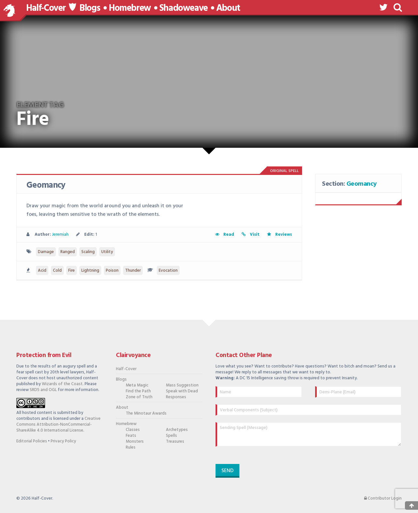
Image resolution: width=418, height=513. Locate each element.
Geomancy (46, 185)
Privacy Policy (63, 441)
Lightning (90, 270)
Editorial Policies (31, 441)
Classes (133, 430)
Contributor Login (383, 499)
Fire (71, 270)
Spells (171, 436)
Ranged (67, 251)
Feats (131, 436)
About (228, 8)
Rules (131, 448)
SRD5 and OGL (43, 389)
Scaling (88, 251)
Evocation (168, 270)
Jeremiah (60, 234)
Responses (176, 397)
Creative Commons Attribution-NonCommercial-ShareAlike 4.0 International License (58, 424)
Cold (57, 270)
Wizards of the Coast (62, 384)
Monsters (135, 442)
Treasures (175, 442)
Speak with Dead (182, 391)
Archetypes (177, 430)
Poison (112, 270)
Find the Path (138, 391)
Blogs (89, 8)
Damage (46, 251)
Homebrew (130, 8)
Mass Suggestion (182, 385)
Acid (42, 270)
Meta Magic (137, 385)
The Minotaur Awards (142, 414)
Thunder (133, 270)
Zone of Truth (139, 397)
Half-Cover (46, 8)
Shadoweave (183, 8)
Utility (107, 251)
